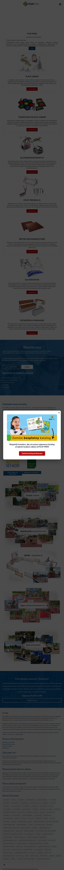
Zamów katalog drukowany (32, 453)
